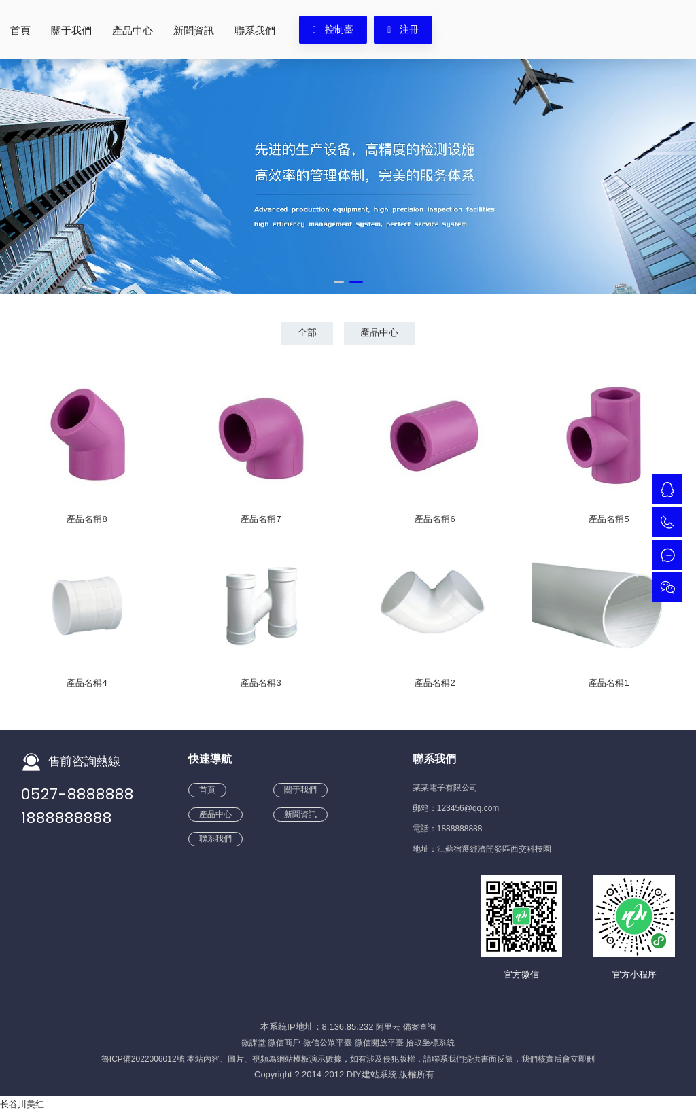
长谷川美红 (22, 1104)
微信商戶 (284, 1042)
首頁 (20, 30)
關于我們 (71, 30)
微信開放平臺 (379, 1042)
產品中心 (132, 30)
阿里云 (388, 1027)
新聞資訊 (193, 30)
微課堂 (253, 1042)
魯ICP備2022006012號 (143, 1059)
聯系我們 (254, 30)
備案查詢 (419, 1027)
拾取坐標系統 (430, 1042)
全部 (305, 332)
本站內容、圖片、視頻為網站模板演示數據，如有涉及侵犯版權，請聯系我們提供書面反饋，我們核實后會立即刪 (391, 1059)
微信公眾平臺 (327, 1042)
